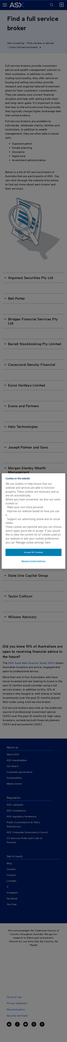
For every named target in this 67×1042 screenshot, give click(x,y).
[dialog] (33, 521)
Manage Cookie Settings (33, 561)
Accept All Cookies (33, 552)
